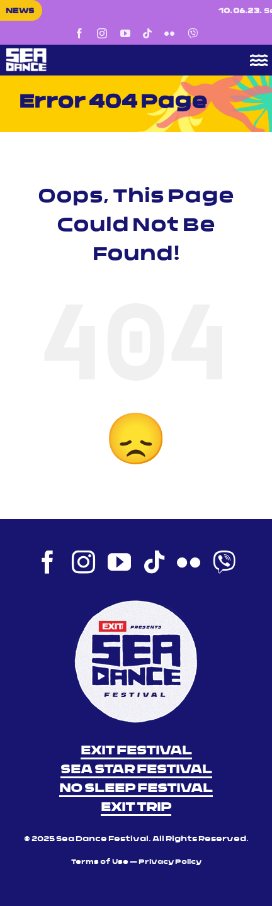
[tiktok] (147, 33)
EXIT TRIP (136, 808)
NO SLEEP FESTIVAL (136, 789)
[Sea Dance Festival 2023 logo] (109, 52)
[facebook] (79, 33)
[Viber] (193, 33)
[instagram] (102, 33)
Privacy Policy (170, 862)
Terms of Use (99, 862)
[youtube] (125, 33)
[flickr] (169, 33)
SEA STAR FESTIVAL (136, 770)
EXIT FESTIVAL (136, 751)
